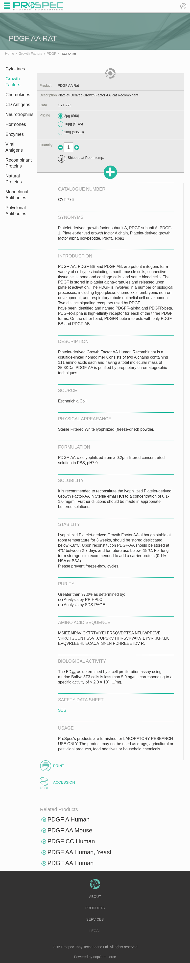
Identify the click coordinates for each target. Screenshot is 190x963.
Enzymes (14, 134)
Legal (94, 931)
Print (58, 766)
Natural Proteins (13, 178)
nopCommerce (104, 957)
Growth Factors (12, 81)
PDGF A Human (69, 819)
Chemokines (17, 94)
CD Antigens (17, 104)
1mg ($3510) (71, 132)
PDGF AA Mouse (70, 830)
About (95, 897)
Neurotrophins (17, 114)
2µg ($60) (68, 116)
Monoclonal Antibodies (16, 194)
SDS (62, 710)
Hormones (15, 124)
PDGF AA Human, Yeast (80, 852)
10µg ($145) (70, 124)
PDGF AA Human (71, 863)
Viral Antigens (14, 147)
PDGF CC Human (71, 841)
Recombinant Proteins (17, 163)
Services (95, 919)
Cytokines (15, 68)
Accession (64, 782)
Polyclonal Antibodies (15, 210)
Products (95, 908)
